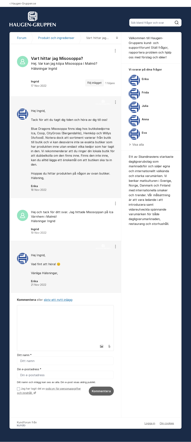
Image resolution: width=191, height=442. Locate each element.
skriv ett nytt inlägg (58, 300)
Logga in (150, 423)
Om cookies (167, 423)
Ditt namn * (24, 355)
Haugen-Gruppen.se (23, 3)
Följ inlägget (94, 82)
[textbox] (65, 324)
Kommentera (101, 391)
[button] (101, 346)
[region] (65, 70)
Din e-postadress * (29, 369)
